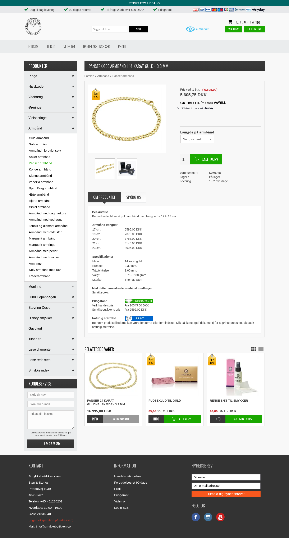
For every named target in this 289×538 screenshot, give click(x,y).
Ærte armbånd (39, 194)
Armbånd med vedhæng (46, 219)
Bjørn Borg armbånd (43, 188)
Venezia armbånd (41, 182)
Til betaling (254, 29)
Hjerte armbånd (39, 200)
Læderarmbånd (39, 276)
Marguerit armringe (42, 244)
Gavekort (35, 328)
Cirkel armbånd (39, 207)
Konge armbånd (40, 169)
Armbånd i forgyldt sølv (45, 150)
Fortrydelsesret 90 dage (130, 482)
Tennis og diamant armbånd (48, 226)
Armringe (35, 263)
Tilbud (51, 46)
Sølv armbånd (38, 144)
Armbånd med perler (43, 251)
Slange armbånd (40, 175)
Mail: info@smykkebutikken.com (50, 526)
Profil (122, 46)
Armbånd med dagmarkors (47, 213)
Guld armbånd (39, 138)
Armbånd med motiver (44, 257)
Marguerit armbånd (42, 238)
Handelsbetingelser (96, 46)
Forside (33, 46)
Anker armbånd (39, 157)
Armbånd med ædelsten (45, 232)
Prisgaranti (121, 495)
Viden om (69, 46)
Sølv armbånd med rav (45, 270)
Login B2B (121, 507)
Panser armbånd (40, 163)
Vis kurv (233, 29)
